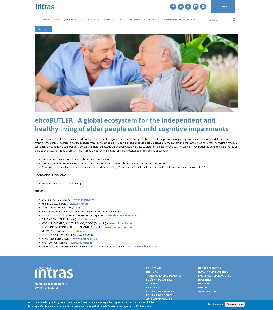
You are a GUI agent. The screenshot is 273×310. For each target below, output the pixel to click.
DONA (223, 6)
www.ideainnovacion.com (122, 215)
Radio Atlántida (209, 268)
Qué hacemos (72, 19)
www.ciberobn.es (146, 246)
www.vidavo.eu (76, 231)
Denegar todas (234, 304)
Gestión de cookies (159, 299)
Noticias (152, 271)
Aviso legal (154, 287)
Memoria (175, 275)
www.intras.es (87, 219)
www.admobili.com (121, 223)
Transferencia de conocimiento (124, 19)
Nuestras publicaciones (214, 275)
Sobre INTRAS (51, 19)
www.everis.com (83, 199)
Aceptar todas (215, 304)
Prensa (154, 19)
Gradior (203, 283)
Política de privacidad (161, 291)
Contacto (192, 19)
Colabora (152, 283)
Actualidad (92, 19)
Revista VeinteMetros (213, 271)
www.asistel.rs (79, 203)
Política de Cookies (105, 306)
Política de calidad (159, 279)
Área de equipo (208, 291)
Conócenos (154, 268)
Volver (43, 29)
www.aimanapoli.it (85, 238)
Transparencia (172, 19)
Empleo (203, 287)
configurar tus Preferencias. (135, 306)
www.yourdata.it (81, 242)
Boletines (205, 279)
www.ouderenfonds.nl (118, 227)
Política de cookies (159, 295)
